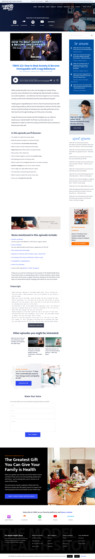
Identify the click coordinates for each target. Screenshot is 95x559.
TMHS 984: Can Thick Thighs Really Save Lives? (81, 186)
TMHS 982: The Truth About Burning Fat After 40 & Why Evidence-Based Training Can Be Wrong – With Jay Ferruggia (81, 198)
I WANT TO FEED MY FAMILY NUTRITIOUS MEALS (21, 496)
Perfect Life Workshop (17, 265)
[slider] (70, 1)
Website (25, 268)
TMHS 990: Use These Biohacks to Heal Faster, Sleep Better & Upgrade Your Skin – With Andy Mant (81, 152)
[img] (57, 80)
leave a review (66, 512)
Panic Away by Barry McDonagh (20, 250)
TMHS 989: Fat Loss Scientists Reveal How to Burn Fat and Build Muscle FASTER (80, 158)
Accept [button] (69, 556)
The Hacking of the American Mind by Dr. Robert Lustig (27, 258)
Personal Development (46, 71)
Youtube (50, 538)
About (48, 7)
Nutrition (76, 71)
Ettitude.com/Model (17, 239)
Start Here (41, 7)
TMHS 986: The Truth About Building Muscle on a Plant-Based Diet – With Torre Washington (81, 175)
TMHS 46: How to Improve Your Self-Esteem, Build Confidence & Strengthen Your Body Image (18, 341)
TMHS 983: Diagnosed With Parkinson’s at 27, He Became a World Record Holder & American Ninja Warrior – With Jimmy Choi (81, 191)
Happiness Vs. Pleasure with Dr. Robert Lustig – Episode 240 (28, 254)
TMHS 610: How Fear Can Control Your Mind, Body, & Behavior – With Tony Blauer (52, 351)
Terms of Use (81, 541)
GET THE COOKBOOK (80, 243)
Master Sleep (35, 546)
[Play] (45, 1)
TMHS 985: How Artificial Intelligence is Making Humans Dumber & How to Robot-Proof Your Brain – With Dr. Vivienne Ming (81, 181)
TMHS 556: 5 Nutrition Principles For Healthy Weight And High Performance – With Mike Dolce (35, 352)
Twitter (30, 268)
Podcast (53, 7)
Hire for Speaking (67, 541)
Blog (72, 7)
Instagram (36, 268)
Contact (77, 7)
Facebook (50, 544)
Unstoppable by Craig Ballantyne (20, 261)
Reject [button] (77, 556)
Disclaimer (81, 538)
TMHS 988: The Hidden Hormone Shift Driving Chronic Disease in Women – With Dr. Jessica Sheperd (81, 164)
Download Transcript (36, 325)
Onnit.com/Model (16, 245)
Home (35, 7)
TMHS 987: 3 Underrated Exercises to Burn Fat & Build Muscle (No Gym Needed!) (81, 170)
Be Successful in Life (37, 544)
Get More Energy (36, 538)
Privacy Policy (82, 544)
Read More (83, 556)
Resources (67, 7)
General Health (35, 71)
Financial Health (78, 80)
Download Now (23, 383)
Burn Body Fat (35, 541)
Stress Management (24, 71)
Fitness (75, 60)
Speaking (60, 7)
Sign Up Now (77, 128)
